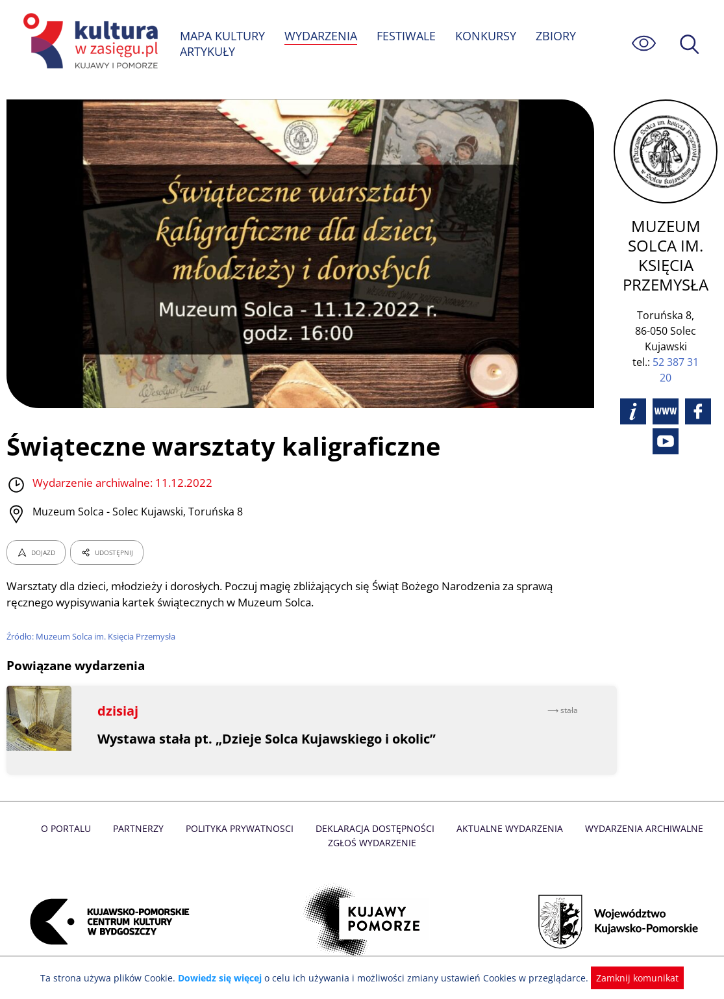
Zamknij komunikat (630, 978)
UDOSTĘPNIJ (106, 552)
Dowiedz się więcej (224, 978)
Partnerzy (142, 828)
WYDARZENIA (321, 36)
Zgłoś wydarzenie (371, 843)
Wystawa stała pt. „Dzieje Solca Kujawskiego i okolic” (268, 738)
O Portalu (70, 828)
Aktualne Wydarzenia (507, 828)
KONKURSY (487, 36)
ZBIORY (557, 36)
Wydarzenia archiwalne (640, 828)
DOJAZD (36, 552)
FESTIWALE (408, 36)
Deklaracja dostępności (375, 828)
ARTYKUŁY (208, 51)
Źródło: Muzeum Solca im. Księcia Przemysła (93, 636)
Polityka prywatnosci (242, 828)
